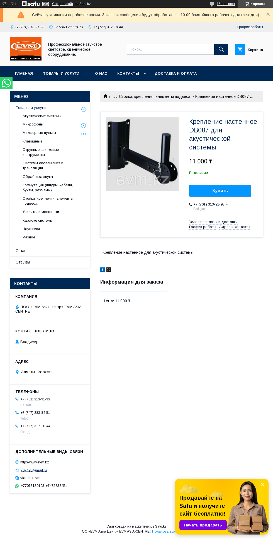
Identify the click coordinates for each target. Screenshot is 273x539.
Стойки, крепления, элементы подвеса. (155, 96)
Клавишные (32, 141)
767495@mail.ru (34, 470)
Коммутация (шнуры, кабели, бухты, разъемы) (48, 187)
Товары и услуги (61, 73)
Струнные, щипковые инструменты (41, 152)
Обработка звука (38, 177)
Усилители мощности (41, 212)
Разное (29, 237)
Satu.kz (161, 526)
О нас (101, 73)
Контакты (128, 73)
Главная (24, 73)
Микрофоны (33, 124)
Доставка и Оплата (176, 73)
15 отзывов (226, 4)
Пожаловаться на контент (172, 531)
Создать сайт (62, 4)
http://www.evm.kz (34, 462)
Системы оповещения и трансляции (43, 165)
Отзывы (23, 262)
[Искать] (221, 49)
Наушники (31, 229)
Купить (220, 190)
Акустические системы (42, 116)
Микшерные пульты (39, 132)
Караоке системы (38, 220)
